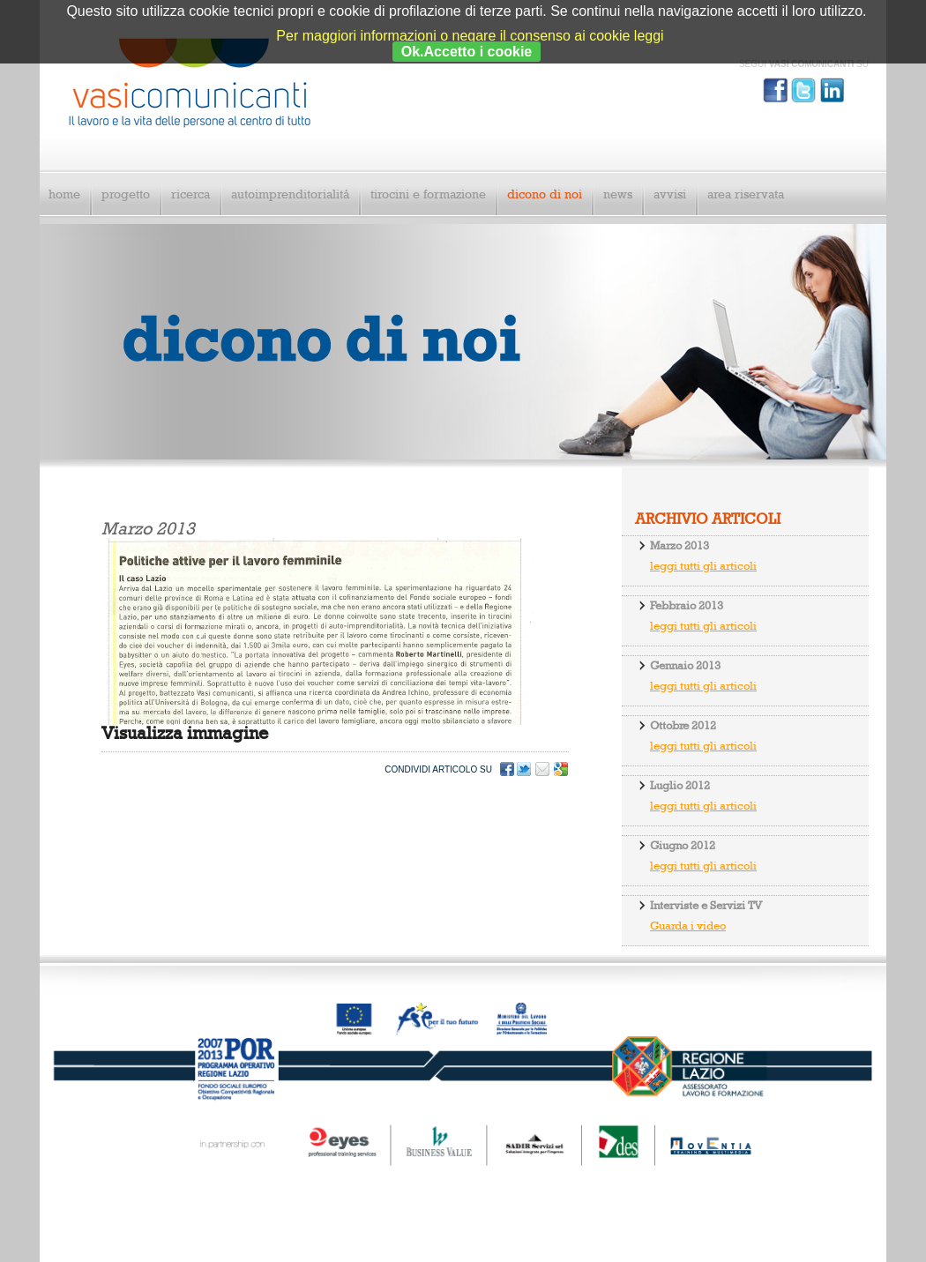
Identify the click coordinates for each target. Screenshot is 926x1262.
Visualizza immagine (184, 734)
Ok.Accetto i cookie (467, 51)
